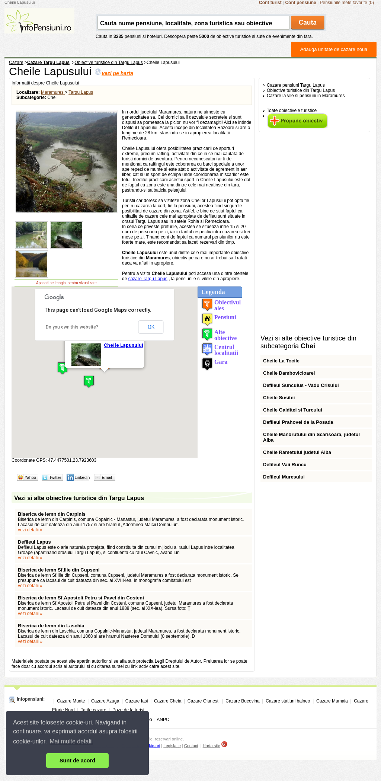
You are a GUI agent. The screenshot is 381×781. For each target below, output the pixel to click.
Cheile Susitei (279, 397)
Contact (191, 745)
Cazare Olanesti (204, 701)
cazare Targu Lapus (147, 278)
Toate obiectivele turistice (292, 110)
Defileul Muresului (284, 477)
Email (107, 477)
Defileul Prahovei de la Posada (298, 422)
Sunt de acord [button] (77, 761)
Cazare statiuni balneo (288, 701)
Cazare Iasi (136, 701)
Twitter (55, 477)
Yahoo (30, 477)
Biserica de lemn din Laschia (51, 625)
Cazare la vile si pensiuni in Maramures (306, 95)
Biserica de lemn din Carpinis (52, 514)
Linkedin (82, 477)
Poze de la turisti (128, 710)
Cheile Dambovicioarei (289, 373)
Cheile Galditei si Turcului (292, 410)
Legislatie (171, 745)
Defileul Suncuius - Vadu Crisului (301, 385)
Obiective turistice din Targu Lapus (301, 90)
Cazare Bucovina (242, 701)
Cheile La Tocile (281, 361)
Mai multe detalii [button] (71, 741)
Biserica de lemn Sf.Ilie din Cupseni (59, 570)
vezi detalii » (30, 529)
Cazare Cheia (167, 701)
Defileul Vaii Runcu (285, 464)
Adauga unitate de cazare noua (334, 49)
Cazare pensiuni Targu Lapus (296, 85)
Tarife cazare (93, 710)
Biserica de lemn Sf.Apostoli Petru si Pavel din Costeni (81, 598)
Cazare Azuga (105, 701)
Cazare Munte (71, 701)
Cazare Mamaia (332, 701)
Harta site (211, 745)
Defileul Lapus (34, 542)
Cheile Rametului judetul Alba (297, 452)
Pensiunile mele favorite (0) (347, 2)
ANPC (163, 719)
